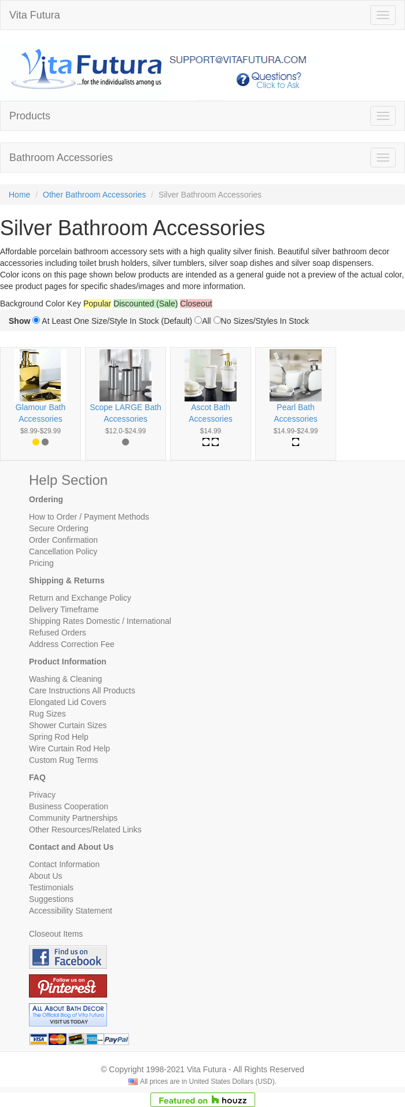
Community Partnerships (73, 818)
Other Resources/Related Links (85, 829)
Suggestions (51, 899)
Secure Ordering (59, 528)
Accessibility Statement (70, 910)
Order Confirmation (63, 540)
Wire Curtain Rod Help (69, 748)
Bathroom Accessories (61, 157)
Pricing (41, 563)
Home (19, 194)
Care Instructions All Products (82, 690)
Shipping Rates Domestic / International (100, 621)
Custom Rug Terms (63, 760)
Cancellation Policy (63, 551)
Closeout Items (56, 933)
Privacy (42, 794)
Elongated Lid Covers (67, 702)
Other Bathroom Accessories (94, 194)
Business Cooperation (68, 806)
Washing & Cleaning (65, 679)
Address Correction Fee (72, 644)
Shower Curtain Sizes (68, 725)
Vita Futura (34, 15)
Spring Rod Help (59, 736)
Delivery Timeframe (64, 609)
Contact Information (64, 864)
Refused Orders (57, 632)
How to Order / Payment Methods (89, 516)
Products (29, 116)
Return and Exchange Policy (80, 597)
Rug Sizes (47, 713)
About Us (45, 876)
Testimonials (51, 887)
